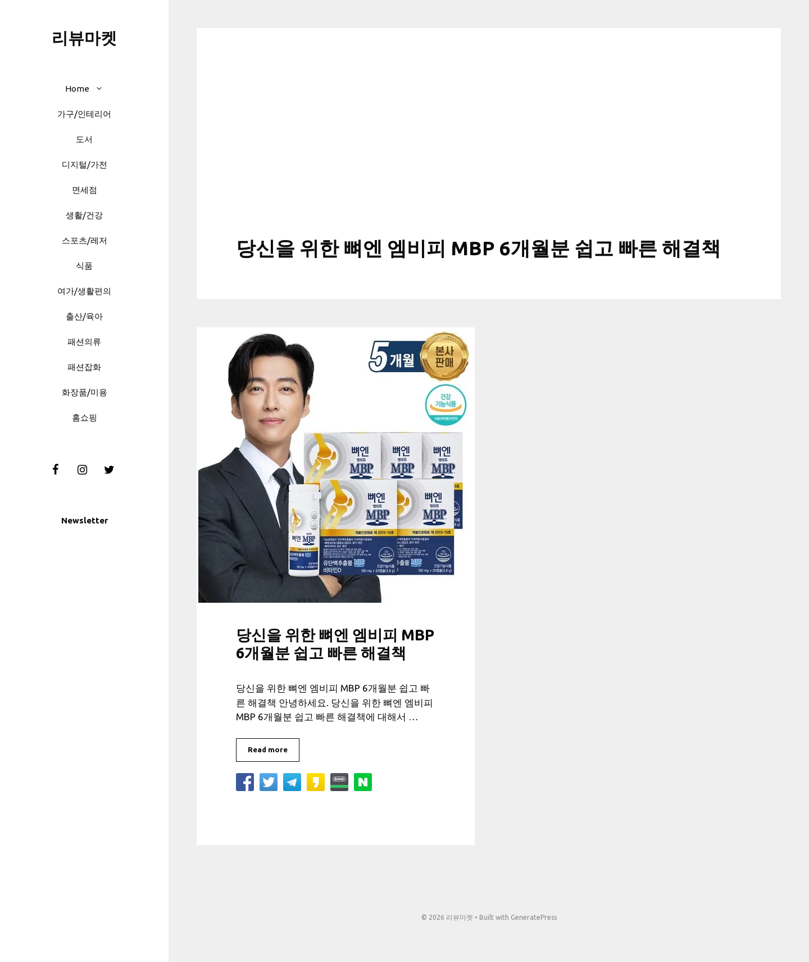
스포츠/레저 (84, 240)
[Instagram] (82, 470)
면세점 (84, 190)
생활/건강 (84, 215)
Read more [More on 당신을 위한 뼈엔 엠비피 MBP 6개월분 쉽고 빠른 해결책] (268, 749)
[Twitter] (109, 470)
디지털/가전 (84, 164)
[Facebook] (55, 470)
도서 (84, 139)
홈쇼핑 (84, 417)
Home (90, 88)
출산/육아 (84, 316)
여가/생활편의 (84, 291)
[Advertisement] (489, 152)
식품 (84, 265)
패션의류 (84, 341)
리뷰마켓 (84, 38)
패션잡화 (84, 367)
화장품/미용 (84, 392)
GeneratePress (534, 917)
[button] (102, 88)
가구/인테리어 (84, 114)
